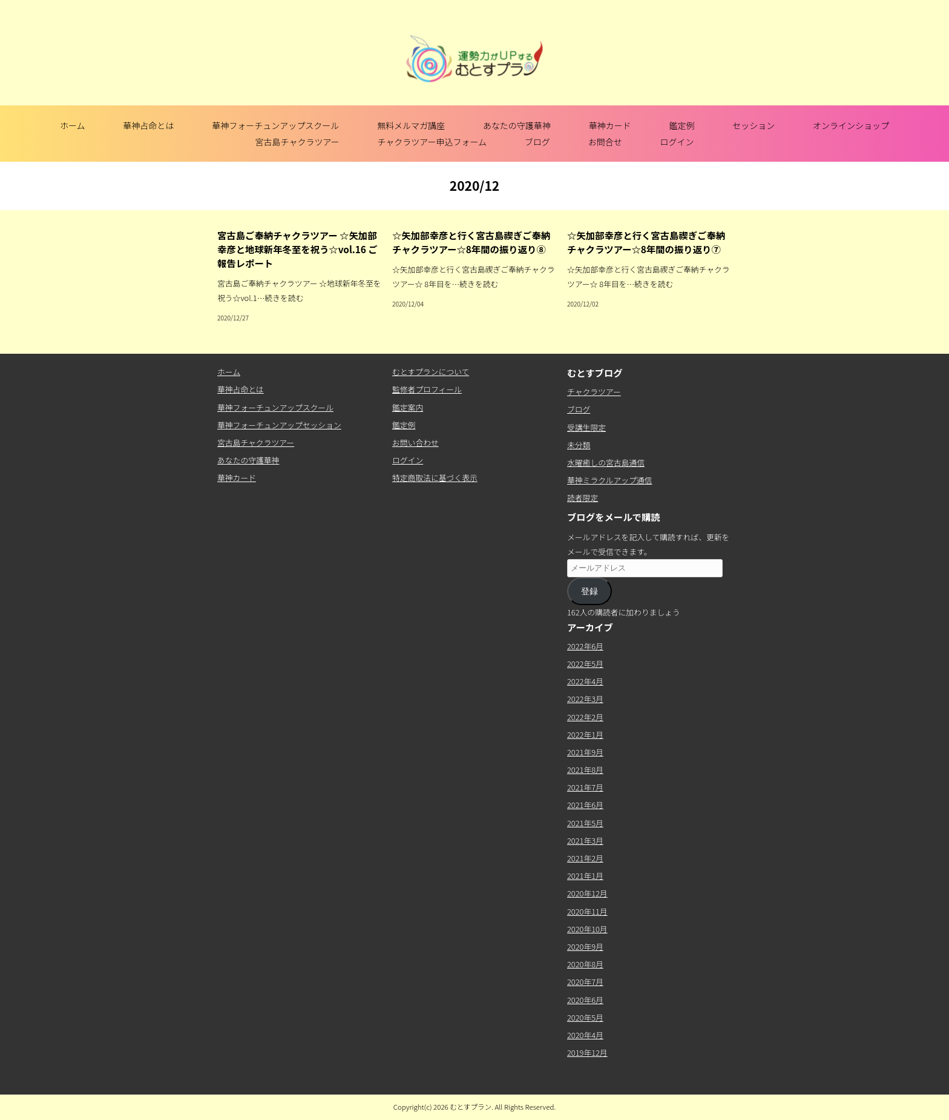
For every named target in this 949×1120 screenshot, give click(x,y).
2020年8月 (585, 964)
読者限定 (582, 497)
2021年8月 (585, 769)
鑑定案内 (407, 407)
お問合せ (605, 142)
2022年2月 (585, 717)
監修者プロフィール (427, 389)
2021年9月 (585, 752)
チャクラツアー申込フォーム (432, 142)
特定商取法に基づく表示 (435, 477)
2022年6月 (585, 646)
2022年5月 (585, 663)
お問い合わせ (415, 442)
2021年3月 (585, 840)
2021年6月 (585, 804)
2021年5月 (585, 823)
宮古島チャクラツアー (297, 142)
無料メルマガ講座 (411, 125)
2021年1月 (585, 875)
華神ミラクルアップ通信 (609, 480)
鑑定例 (681, 125)
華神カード (610, 125)
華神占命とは (148, 125)
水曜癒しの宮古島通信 (606, 462)
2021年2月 (585, 858)
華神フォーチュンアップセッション (279, 425)
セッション (753, 125)
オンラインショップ (851, 125)
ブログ (537, 142)
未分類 (578, 445)
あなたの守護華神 (517, 125)
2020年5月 (585, 1017)
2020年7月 (585, 981)
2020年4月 (585, 1035)
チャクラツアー (594, 391)
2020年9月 (585, 946)
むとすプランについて (430, 371)
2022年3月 (585, 698)
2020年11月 (587, 911)
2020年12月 (587, 893)
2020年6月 (585, 1000)
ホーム (72, 125)
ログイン (677, 142)
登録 (589, 591)
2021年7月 (585, 787)
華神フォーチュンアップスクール (275, 125)
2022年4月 (585, 681)
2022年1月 (585, 734)
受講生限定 (586, 427)
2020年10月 (587, 929)
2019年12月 (587, 1052)
